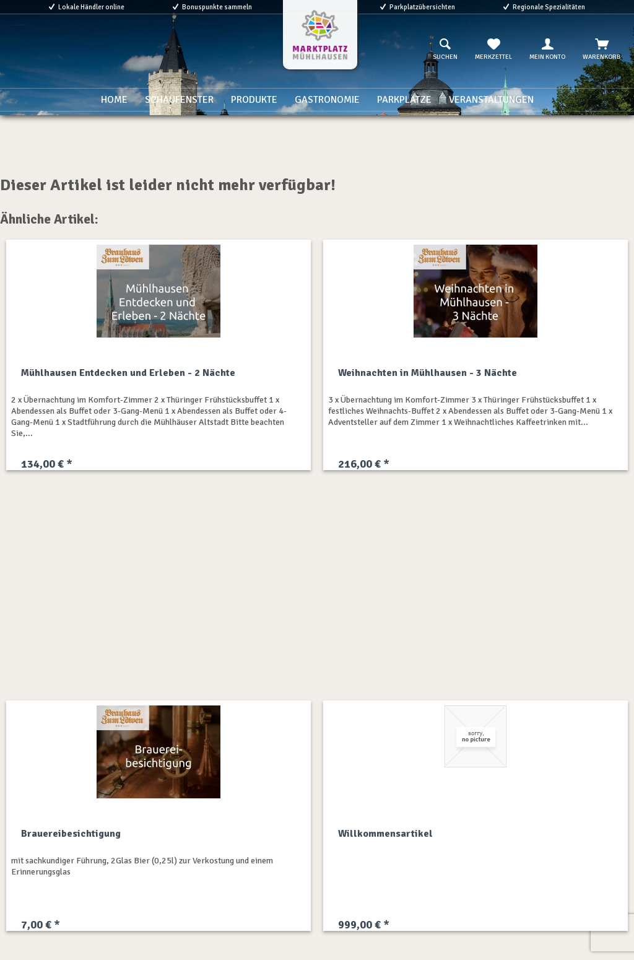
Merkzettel (493, 49)
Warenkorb (601, 49)
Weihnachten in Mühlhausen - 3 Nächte (427, 373)
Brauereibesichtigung (71, 833)
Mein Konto (547, 49)
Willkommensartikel (385, 833)
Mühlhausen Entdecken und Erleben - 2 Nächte (128, 373)
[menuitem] (445, 49)
